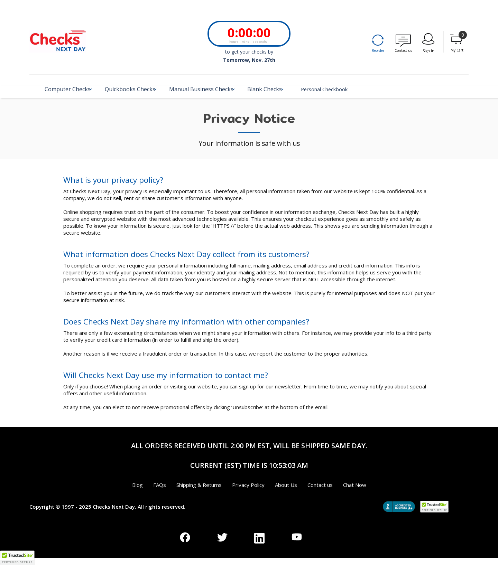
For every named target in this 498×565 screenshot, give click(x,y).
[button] (71, 92)
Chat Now (354, 484)
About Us (286, 484)
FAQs (159, 484)
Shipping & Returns (199, 484)
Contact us (403, 50)
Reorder (378, 50)
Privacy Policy (248, 484)
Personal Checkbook (359, 89)
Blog (137, 484)
